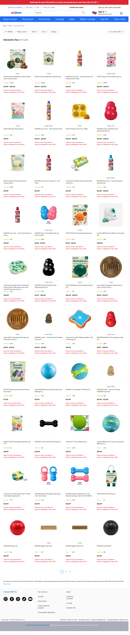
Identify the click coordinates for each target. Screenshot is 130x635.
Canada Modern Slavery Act (117, 620)
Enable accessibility (15, 7)
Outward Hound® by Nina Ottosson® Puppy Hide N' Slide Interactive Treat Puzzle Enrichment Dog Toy (16, 287)
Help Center (42, 601)
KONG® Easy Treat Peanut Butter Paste (48, 129)
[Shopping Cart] (124, 13)
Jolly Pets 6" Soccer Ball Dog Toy (76, 442)
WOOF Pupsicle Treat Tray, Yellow (77, 129)
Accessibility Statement (46, 612)
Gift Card (29, 7)
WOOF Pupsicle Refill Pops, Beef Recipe (48, 77)
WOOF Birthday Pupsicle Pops (13, 129)
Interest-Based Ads (98, 620)
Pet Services (42, 592)
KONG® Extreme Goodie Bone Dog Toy (48, 442)
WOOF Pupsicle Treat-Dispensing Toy (109, 77)
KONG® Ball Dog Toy (11, 546)
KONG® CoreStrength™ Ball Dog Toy (78, 389)
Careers (41, 596)
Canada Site (71, 608)
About (68, 592)
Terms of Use (72, 620)
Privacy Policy (84, 620)
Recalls (63, 620)
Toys (9, 26)
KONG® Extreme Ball (104, 546)
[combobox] (60, 12)
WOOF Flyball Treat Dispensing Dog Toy (79, 233)
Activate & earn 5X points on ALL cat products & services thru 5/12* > (64, 2)
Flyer (37, 7)
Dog (4, 26)
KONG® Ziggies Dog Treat (43, 546)
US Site (69, 603)
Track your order (49, 7)
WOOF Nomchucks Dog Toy (106, 494)
